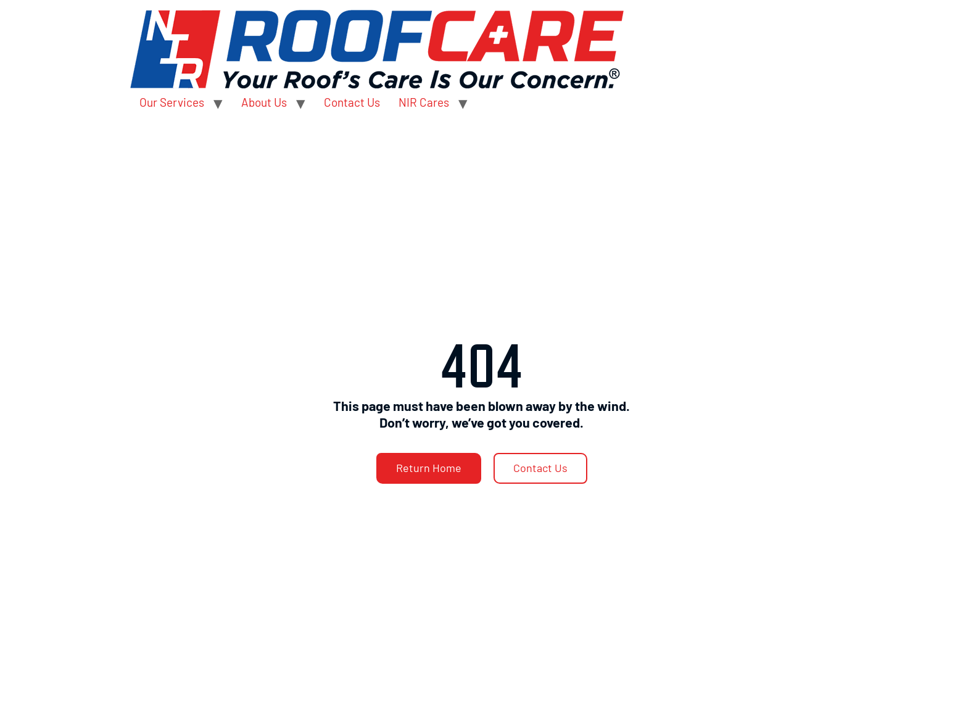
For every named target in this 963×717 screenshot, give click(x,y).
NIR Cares (424, 102)
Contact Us (352, 102)
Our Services (171, 102)
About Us (264, 102)
